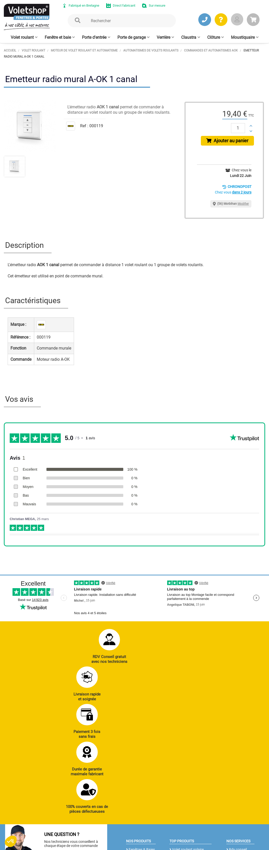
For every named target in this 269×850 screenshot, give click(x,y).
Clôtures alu (137, 760)
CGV (86, 836)
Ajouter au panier (228, 141)
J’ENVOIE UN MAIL (78, 754)
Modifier (243, 206)
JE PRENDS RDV (29, 754)
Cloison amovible (184, 766)
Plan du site (138, 836)
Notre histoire (132, 796)
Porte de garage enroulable (183, 735)
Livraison (234, 767)
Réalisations (237, 732)
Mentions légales (109, 836)
